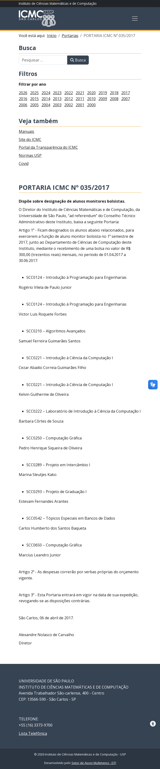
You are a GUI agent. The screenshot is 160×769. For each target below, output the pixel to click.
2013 (57, 98)
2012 (68, 98)
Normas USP (30, 155)
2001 (80, 104)
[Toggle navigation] (134, 18)
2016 (23, 98)
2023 (57, 92)
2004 (46, 104)
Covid (23, 163)
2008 (114, 98)
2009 (103, 98)
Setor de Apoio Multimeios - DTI (93, 763)
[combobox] (43, 60)
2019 (103, 92)
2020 (91, 92)
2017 (125, 92)
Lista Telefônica (33, 733)
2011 (80, 98)
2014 (46, 98)
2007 (125, 98)
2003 (57, 104)
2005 (34, 104)
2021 (80, 92)
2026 (23, 92)
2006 (23, 104)
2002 (68, 104)
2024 (46, 92)
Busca (27, 48)
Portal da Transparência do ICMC (48, 147)
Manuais (26, 131)
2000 (91, 104)
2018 (114, 92)
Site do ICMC (30, 139)
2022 (68, 92)
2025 (34, 92)
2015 (34, 98)
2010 (91, 98)
